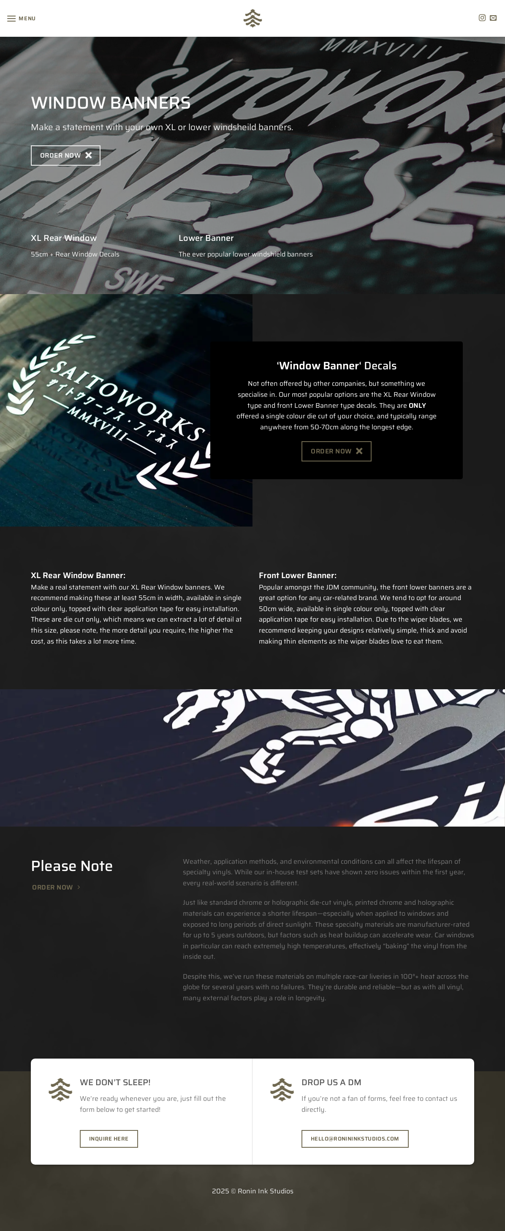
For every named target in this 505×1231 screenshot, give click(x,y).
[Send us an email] (493, 18)
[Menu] (21, 18)
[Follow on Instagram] (482, 18)
